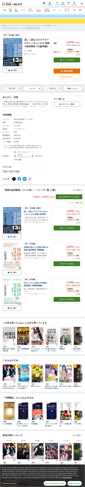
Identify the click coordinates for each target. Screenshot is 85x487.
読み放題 (10, 10)
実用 (15, 134)
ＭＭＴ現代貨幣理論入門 (23, 352)
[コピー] (29, 181)
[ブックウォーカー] (12, 3)
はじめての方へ (67, 79)
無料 (80, 10)
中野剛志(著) (18, 124)
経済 (17, 173)
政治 (5, 173)
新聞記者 (62, 351)
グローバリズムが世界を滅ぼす (51, 427)
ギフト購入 (59, 101)
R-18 (74, 10)
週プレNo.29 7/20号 (65, 388)
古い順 (71, 205)
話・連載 (16, 10)
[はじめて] (57, 3)
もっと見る (77, 192)
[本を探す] (74, 3)
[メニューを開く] (81, 3)
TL (60, 10)
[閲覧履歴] (63, 3)
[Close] (81, 468)
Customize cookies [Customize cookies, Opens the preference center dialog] (9, 483)
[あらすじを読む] (26, 106)
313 (16, 144)
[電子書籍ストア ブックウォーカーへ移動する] (10, 27)
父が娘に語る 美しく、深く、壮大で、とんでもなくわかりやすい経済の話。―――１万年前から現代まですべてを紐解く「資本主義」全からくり (51, 352)
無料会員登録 (67, 73)
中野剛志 (29, 53)
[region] (42, 475)
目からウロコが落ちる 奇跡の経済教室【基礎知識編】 (35, 286)
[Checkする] (21, 67)
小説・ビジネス (30, 10)
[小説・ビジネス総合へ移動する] (26, 27)
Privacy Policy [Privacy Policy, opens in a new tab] (67, 477)
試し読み (12, 72)
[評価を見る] (30, 56)
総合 (4, 10)
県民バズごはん (35, 388)
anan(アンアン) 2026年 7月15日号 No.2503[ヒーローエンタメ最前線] (9, 389)
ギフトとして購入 (66, 106)
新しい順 (78, 205)
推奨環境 (17, 162)
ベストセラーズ (19, 131)
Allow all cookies (75, 483)
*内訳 (78, 57)
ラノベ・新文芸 (39, 10)
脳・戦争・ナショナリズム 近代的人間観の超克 (23, 427)
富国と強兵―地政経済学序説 (9, 352)
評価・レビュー (73, 90)
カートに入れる (67, 62)
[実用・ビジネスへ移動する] (37, 27)
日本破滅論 (34, 426)
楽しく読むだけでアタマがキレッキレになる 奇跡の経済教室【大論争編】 (36, 215)
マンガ (23, 10)
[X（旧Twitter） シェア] (14, 181)
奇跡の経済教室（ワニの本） (24, 121)
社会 (11, 173)
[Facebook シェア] (19, 181)
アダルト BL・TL (67, 10)
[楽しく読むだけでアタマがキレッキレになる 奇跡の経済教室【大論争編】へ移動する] (21, 30)
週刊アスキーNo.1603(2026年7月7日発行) (51, 389)
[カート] (68, 3)
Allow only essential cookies (55, 483)
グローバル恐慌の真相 (65, 427)
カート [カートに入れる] (67, 230)
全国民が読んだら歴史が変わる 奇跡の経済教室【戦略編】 (36, 250)
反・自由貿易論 (7, 426)
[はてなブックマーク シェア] (24, 181)
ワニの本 (17, 128)
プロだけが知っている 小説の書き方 (23, 389)
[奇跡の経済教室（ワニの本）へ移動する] (50, 27)
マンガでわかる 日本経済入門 (37, 352)
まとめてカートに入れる (69, 199)
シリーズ (35, 91)
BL (54, 10)
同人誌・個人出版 (47, 10)
